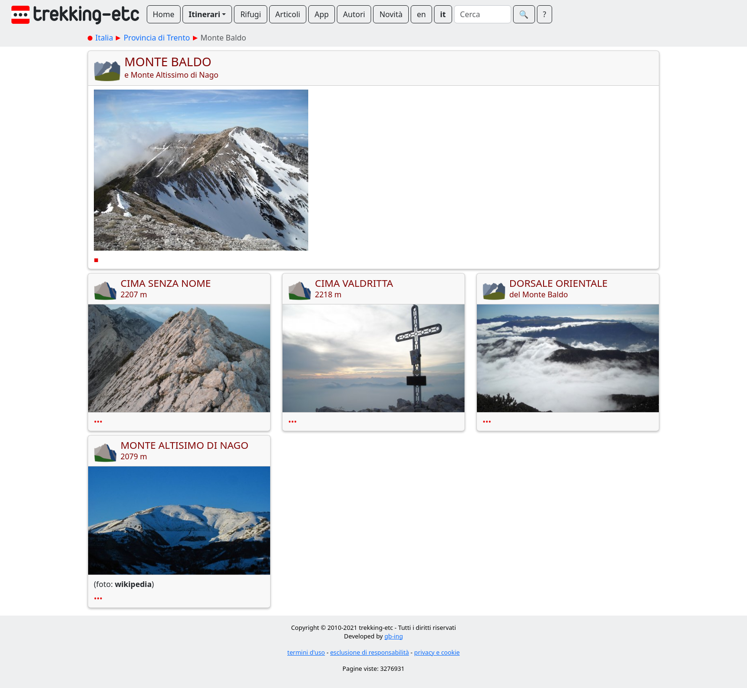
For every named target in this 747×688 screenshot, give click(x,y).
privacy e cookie (437, 652)
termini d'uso (306, 652)
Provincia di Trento (156, 37)
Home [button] (164, 14)
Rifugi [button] (250, 14)
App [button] (321, 14)
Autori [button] (354, 14)
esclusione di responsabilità (369, 652)
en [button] (421, 14)
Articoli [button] (287, 14)
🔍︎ (524, 14)
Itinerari (204, 14)
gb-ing (393, 636)
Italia (104, 37)
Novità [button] (391, 14)
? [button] (544, 14)
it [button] (443, 14)
